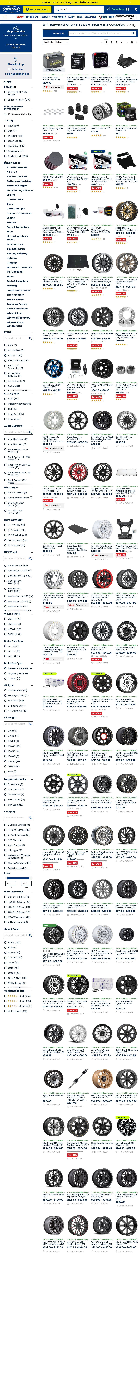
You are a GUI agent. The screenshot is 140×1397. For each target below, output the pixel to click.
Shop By (8, 120)
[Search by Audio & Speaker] (18, 432)
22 (132, 42)
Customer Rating (14, 990)
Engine (11, 217)
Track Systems (15, 299)
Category (10, 811)
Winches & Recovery (18, 317)
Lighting (12, 258)
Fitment (9, 86)
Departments (12, 163)
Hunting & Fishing (17, 253)
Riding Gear (31, 16)
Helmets (45, 16)
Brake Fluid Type (13, 641)
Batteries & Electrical (19, 181)
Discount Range (13, 891)
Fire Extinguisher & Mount (17, 238)
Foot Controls (15, 244)
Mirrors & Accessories (19, 267)
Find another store (17, 74)
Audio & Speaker (13, 425)
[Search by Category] (18, 817)
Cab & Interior (15, 199)
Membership (106, 17)
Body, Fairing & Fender (20, 190)
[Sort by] (56, 41)
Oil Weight (10, 717)
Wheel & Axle (14, 313)
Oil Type (9, 685)
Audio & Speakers (17, 176)
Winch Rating (12, 613)
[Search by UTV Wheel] (18, 558)
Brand (7, 331)
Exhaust (11, 222)
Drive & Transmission (19, 213)
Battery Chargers (17, 185)
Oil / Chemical (15, 271)
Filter (10, 231)
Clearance (91, 16)
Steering (12, 285)
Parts (71, 16)
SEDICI (20, 16)
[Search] (79, 9)
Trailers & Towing (17, 304)
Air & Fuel (12, 171)
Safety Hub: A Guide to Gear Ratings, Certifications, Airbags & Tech (70, 2)
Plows (10, 276)
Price (7, 873)
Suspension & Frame (18, 290)
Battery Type (11, 393)
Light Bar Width (13, 519)
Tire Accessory (15, 294)
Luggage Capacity (15, 779)
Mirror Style (11, 487)
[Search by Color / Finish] (18, 935)
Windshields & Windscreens (15, 324)
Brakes (11, 194)
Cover (10, 204)
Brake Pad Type (13, 663)
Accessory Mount (17, 167)
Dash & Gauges (16, 208)
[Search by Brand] (18, 338)
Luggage (12, 262)
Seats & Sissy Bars (17, 281)
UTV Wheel (10, 552)
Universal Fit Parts (17, 93)
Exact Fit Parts (19, 99)
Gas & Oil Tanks (16, 249)
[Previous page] (101, 42)
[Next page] (136, 42)
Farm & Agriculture (18, 227)
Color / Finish (11, 929)
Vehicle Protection (17, 308)
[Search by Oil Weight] (18, 723)
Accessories (59, 16)
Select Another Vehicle (15, 46)
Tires (79, 16)
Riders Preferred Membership (13, 107)
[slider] (6, 878)
